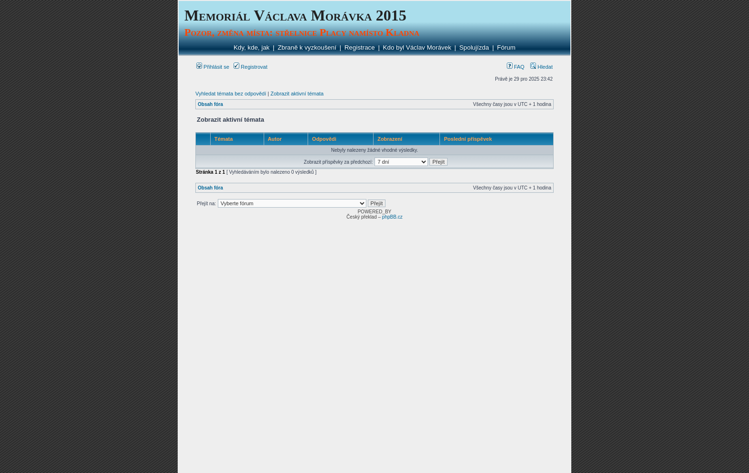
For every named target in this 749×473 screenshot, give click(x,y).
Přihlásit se (212, 67)
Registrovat (251, 67)
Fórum (506, 47)
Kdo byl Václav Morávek (417, 47)
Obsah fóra (210, 104)
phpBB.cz (392, 217)
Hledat (541, 67)
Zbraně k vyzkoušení (307, 47)
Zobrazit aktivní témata (296, 93)
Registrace (359, 47)
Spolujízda (474, 47)
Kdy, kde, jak (251, 47)
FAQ (515, 67)
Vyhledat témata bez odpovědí (230, 93)
